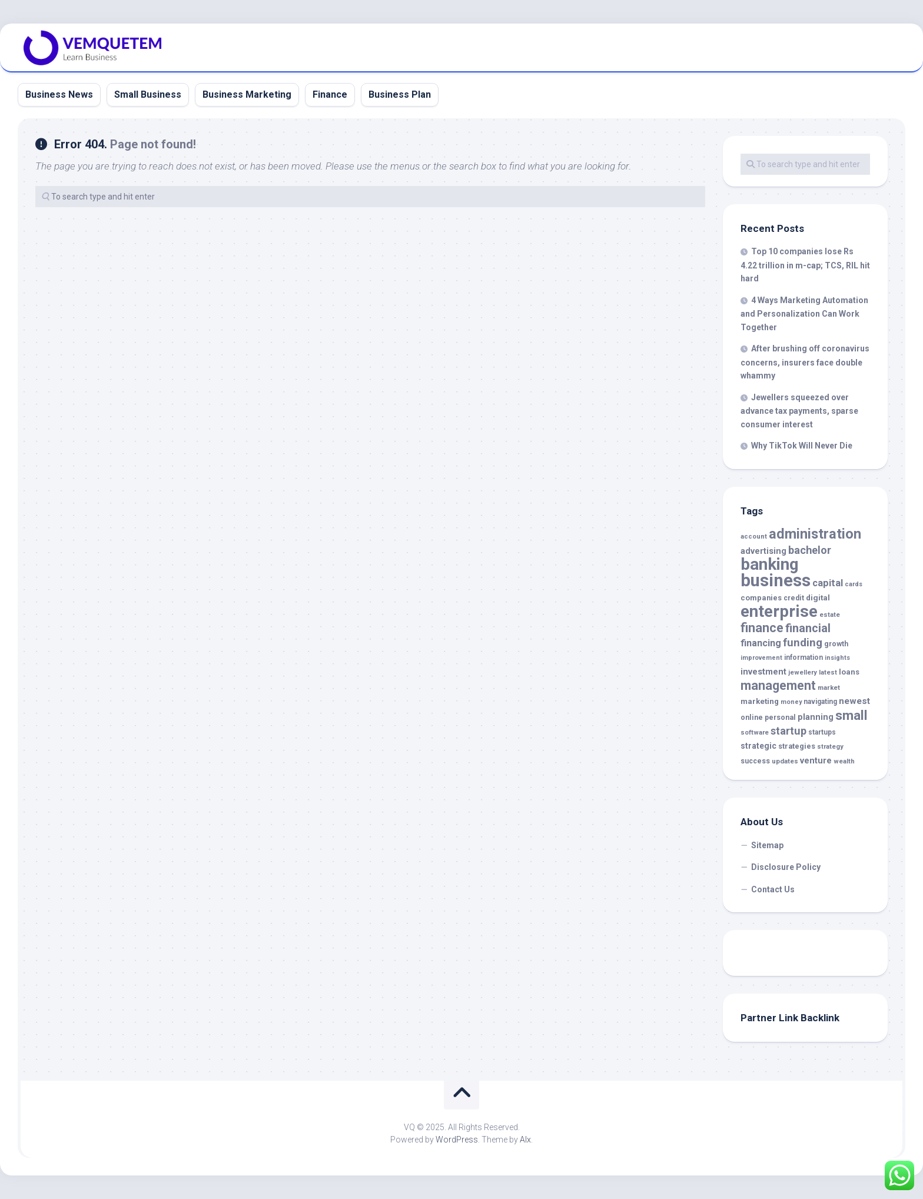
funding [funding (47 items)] (802, 642)
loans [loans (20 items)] (849, 671)
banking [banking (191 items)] (770, 564)
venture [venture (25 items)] (816, 760)
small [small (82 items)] (851, 715)
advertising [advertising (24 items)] (763, 551)
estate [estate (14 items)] (829, 615)
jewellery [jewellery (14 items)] (802, 672)
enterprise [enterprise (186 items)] (779, 611)
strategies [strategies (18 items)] (796, 746)
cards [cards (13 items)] (853, 584)
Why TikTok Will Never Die (801, 445)
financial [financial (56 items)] (808, 628)
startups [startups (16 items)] (822, 732)
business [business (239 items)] (776, 580)
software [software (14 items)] (755, 732)
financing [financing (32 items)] (761, 643)
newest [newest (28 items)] (854, 701)
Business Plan (399, 94)
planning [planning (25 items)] (816, 717)
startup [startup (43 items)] (788, 731)
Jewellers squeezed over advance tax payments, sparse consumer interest (799, 411)
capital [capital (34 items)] (827, 583)
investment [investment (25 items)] (763, 671)
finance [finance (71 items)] (762, 627)
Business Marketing (246, 94)
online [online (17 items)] (752, 717)
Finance (330, 94)
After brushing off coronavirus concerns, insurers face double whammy (805, 362)
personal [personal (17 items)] (780, 717)
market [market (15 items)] (829, 687)
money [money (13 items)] (791, 702)
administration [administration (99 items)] (815, 534)
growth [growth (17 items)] (836, 644)
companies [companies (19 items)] (761, 597)
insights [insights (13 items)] (837, 658)
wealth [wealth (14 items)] (844, 761)
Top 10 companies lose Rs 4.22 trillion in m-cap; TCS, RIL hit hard (805, 265)
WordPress (457, 1139)
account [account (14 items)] (754, 536)
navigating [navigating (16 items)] (820, 702)
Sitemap (767, 845)
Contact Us (773, 889)
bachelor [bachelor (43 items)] (809, 550)
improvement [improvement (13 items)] (761, 658)
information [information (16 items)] (803, 657)
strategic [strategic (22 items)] (758, 745)
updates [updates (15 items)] (785, 761)
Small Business (147, 94)
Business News (59, 94)
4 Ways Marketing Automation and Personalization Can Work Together (804, 313)
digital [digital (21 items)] (818, 597)
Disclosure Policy (786, 867)
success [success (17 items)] (755, 761)
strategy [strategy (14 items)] (830, 746)
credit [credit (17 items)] (793, 598)
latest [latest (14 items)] (828, 672)
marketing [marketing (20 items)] (760, 701)
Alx (525, 1139)
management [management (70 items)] (778, 685)
